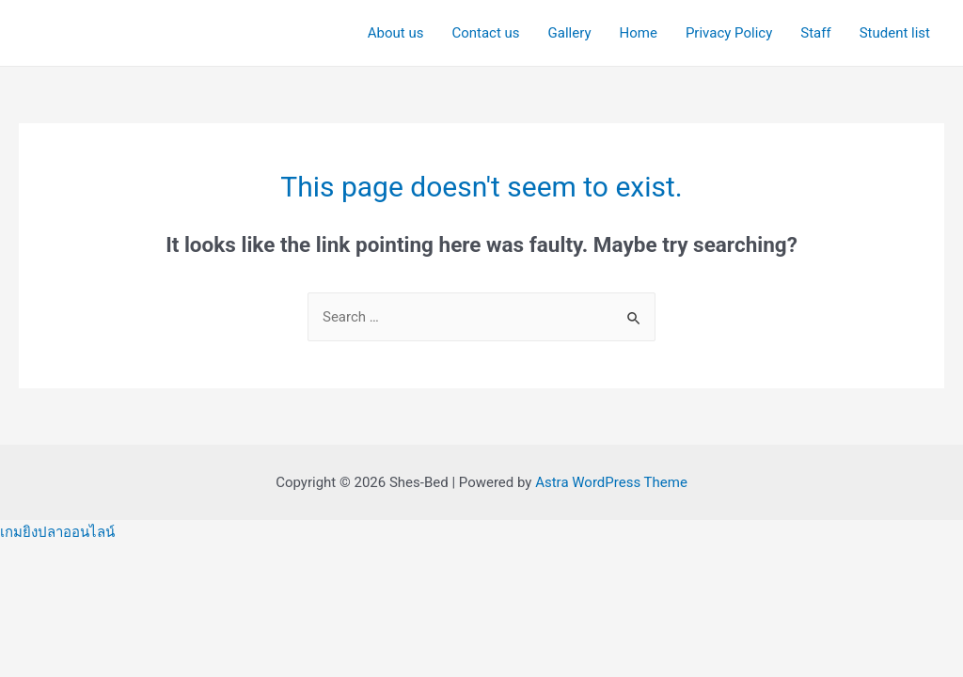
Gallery (570, 32)
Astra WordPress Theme (611, 482)
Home (638, 32)
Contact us (485, 32)
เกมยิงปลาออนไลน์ (57, 532)
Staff (815, 32)
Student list (895, 32)
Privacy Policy (729, 32)
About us (396, 32)
